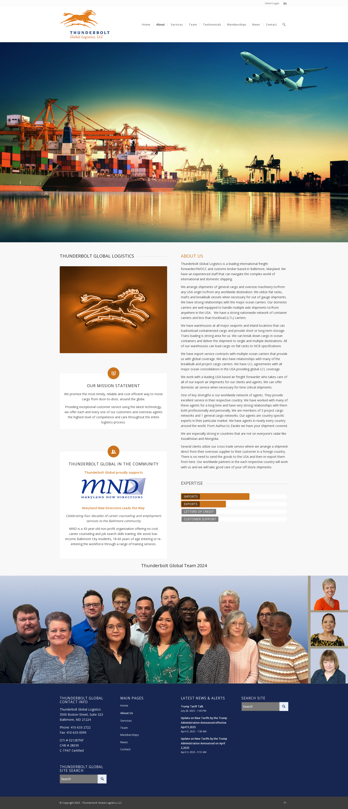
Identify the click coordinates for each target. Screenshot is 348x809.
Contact (125, 749)
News (124, 742)
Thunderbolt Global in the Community (113, 464)
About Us (126, 713)
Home (124, 705)
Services (126, 721)
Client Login (272, 3)
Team (124, 728)
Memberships (129, 735)
